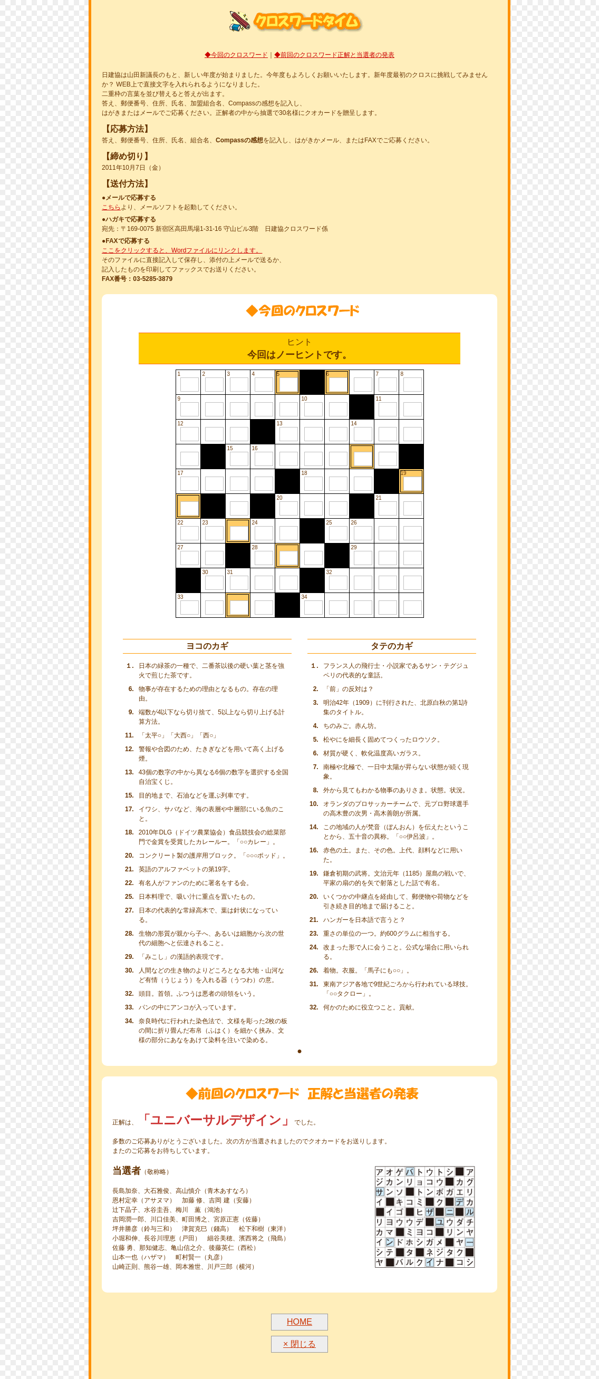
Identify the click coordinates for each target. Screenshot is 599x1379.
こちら (111, 207)
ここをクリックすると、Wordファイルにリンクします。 (182, 250)
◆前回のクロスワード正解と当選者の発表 (334, 55)
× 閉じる (299, 1343)
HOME (299, 1321)
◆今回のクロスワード (236, 55)
